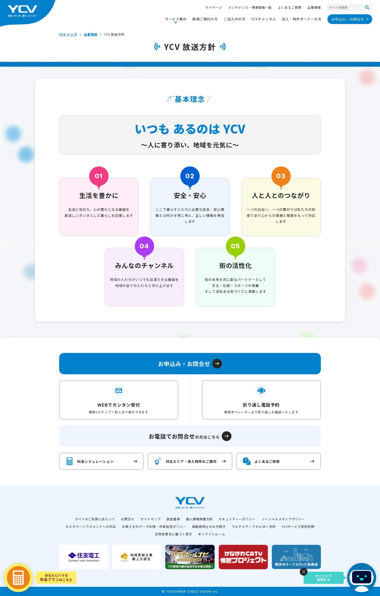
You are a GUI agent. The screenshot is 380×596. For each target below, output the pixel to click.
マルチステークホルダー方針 (254, 526)
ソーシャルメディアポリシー (283, 519)
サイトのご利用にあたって (95, 519)
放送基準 (173, 519)
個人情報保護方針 (199, 519)
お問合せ (128, 519)
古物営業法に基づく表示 (173, 534)
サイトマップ (150, 519)
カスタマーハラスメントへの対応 (90, 526)
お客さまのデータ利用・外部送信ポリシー (154, 526)
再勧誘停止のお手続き (209, 526)
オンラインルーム (211, 534)
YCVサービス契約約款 (298, 526)
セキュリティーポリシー (237, 519)
